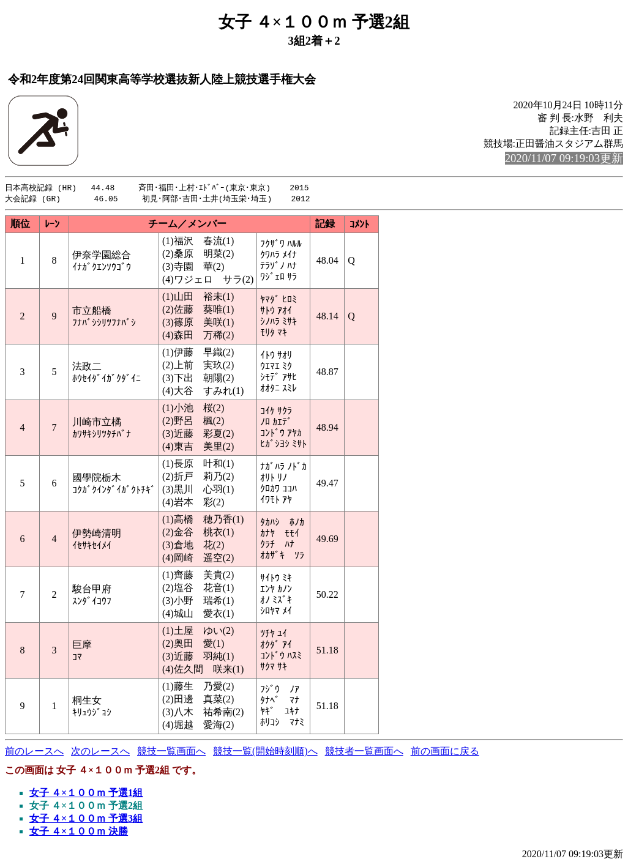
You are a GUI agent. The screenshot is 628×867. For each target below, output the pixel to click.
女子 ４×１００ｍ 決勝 (78, 832)
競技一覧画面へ (171, 752)
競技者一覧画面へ (364, 752)
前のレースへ (34, 752)
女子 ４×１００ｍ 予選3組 (86, 819)
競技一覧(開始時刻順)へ (265, 752)
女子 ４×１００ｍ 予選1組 (86, 794)
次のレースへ (100, 752)
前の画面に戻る (445, 752)
